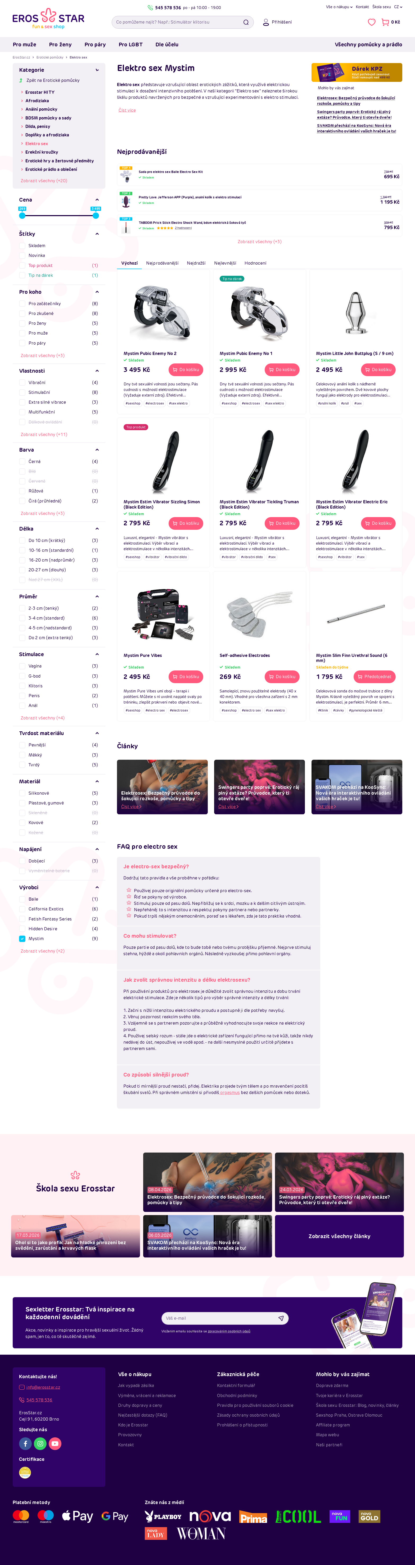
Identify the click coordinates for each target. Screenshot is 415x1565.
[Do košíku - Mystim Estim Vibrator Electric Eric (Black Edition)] (378, 523)
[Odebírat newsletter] (281, 1318)
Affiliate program (333, 1425)
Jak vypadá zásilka (136, 1385)
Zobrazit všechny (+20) (44, 181)
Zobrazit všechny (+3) (43, 355)
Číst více (127, 110)
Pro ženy (60, 44)
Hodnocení (255, 263)
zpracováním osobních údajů (229, 1331)
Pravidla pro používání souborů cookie (255, 1405)
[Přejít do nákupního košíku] (390, 22)
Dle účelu (166, 44)
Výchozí (129, 263)
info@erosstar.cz (39, 1387)
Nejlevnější (225, 263)
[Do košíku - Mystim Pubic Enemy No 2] (186, 369)
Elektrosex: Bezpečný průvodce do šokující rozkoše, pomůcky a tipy (356, 101)
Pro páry (95, 44)
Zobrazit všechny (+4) (43, 718)
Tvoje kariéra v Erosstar (339, 1395)
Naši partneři (329, 1445)
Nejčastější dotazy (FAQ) (142, 1415)
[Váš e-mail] (225, 1318)
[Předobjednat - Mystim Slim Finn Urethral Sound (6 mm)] (375, 676)
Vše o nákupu (338, 7)
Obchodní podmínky (237, 1395)
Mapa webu (327, 1435)
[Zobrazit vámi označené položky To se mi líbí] (372, 22)
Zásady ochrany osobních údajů (248, 1415)
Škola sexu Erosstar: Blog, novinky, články (357, 1405)
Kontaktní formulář (236, 1385)
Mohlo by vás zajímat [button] (343, 1374)
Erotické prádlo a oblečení (51, 169)
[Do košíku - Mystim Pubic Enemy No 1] (282, 369)
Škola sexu (381, 7)
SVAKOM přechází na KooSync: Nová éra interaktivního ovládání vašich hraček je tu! (356, 128)
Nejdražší (196, 263)
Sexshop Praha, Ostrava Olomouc (349, 1415)
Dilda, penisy (37, 126)
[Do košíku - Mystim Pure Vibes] (186, 676)
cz (397, 7)
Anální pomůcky (41, 109)
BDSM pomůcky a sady (48, 118)
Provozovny (130, 1435)
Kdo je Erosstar (133, 1425)
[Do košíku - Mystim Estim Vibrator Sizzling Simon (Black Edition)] (186, 523)
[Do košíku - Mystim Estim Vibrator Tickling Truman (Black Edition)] (282, 523)
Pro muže (24, 44)
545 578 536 (164, 8)
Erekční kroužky (41, 152)
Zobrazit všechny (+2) (43, 951)
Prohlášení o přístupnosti (242, 1425)
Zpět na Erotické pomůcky (49, 80)
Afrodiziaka (37, 101)
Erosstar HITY (40, 92)
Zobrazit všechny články (340, 1236)
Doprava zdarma (332, 1385)
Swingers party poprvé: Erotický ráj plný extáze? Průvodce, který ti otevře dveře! (354, 114)
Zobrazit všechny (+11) (44, 434)
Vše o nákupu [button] (134, 1374)
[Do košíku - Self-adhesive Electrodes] (282, 676)
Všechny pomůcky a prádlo (368, 44)
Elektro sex (36, 143)
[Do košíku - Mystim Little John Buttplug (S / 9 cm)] (378, 369)
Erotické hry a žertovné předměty (59, 161)
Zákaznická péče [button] (238, 1374)
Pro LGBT (130, 44)
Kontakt (362, 7)
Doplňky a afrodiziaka (47, 135)
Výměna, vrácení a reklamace (147, 1395)
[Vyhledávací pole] (183, 22)
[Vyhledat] (246, 22)
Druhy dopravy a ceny (140, 1405)
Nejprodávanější (162, 263)
